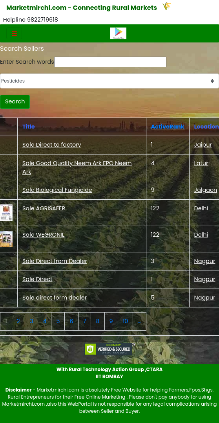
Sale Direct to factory (51, 145)
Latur (201, 163)
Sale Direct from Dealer (54, 261)
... (139, 321)
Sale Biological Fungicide (57, 190)
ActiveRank (167, 127)
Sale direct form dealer (54, 298)
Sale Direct (37, 279)
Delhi (201, 208)
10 (125, 321)
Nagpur (204, 261)
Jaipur (203, 145)
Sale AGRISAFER (43, 208)
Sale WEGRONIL (43, 235)
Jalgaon (205, 190)
